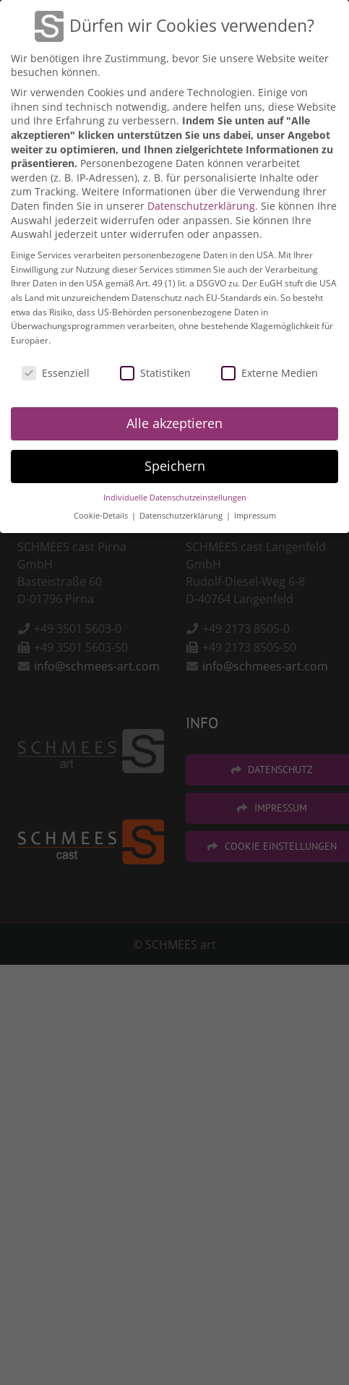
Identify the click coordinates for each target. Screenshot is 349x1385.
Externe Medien (269, 371)
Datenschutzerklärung (201, 203)
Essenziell (56, 371)
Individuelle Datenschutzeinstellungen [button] (174, 495)
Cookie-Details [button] (102, 513)
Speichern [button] (175, 464)
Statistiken (155, 371)
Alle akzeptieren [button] (174, 421)
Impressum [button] (255, 513)
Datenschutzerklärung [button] (182, 513)
